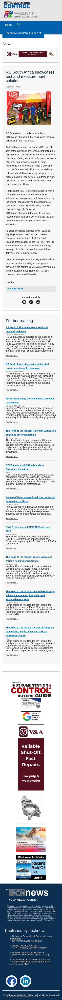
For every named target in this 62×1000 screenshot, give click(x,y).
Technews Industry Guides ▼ (23, 33)
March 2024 (10, 87)
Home (8, 24)
